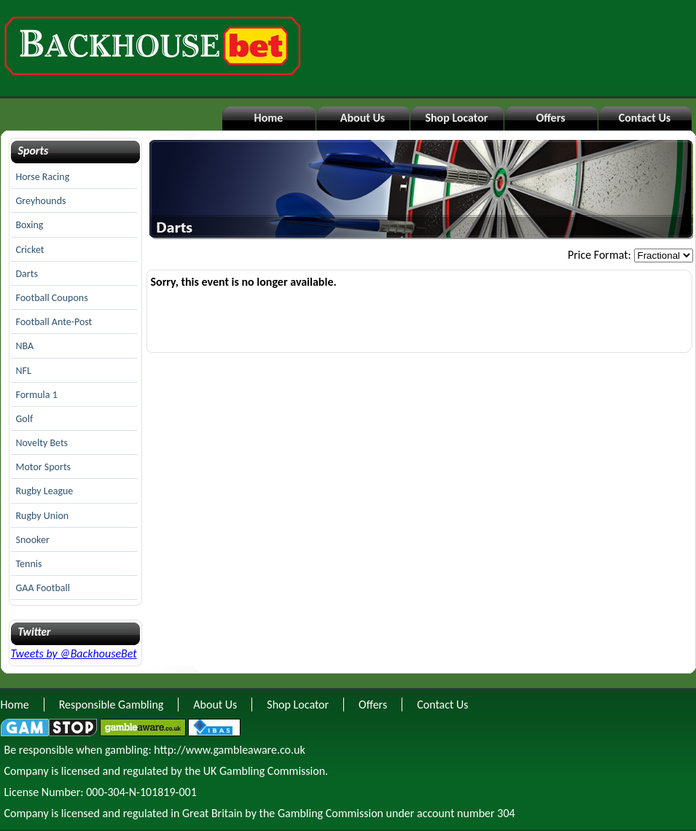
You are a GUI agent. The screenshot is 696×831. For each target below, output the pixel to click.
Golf (25, 419)
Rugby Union (42, 516)
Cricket (30, 249)
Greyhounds (41, 201)
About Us (362, 118)
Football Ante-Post (54, 322)
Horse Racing (43, 177)
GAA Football (43, 588)
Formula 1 (37, 395)
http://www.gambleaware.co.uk (229, 750)
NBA (25, 346)
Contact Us (644, 118)
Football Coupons (52, 298)
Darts (27, 274)
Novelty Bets (42, 443)
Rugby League (45, 491)
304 (506, 813)
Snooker (33, 540)
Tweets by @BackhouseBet (74, 653)
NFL (23, 370)
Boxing (30, 225)
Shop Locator (456, 118)
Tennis (29, 564)
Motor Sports (43, 467)
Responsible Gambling (111, 704)
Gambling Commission (330, 813)
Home (269, 118)
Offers (550, 118)
